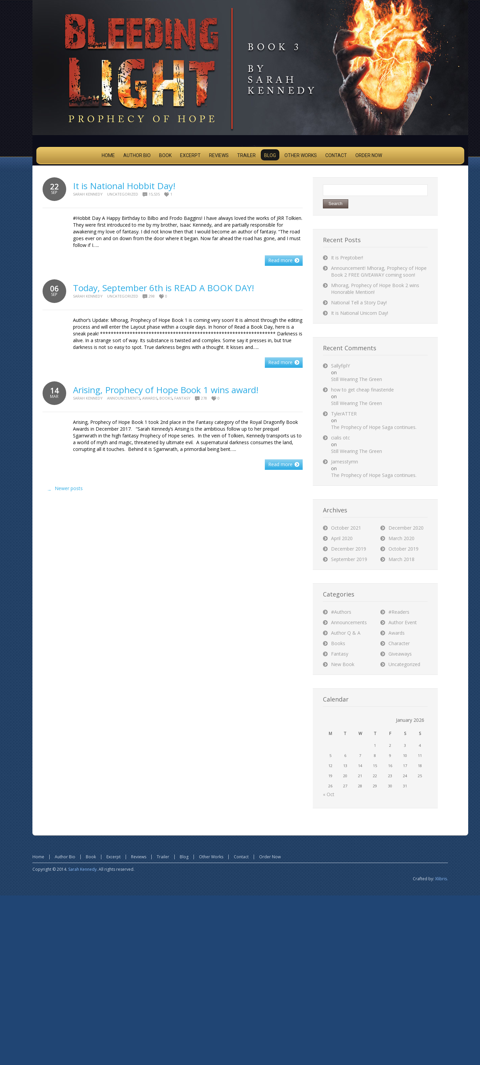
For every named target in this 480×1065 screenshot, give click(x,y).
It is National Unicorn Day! (359, 313)
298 (152, 296)
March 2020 (401, 538)
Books (165, 398)
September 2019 (349, 559)
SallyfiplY (340, 365)
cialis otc (340, 437)
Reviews (138, 857)
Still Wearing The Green (356, 379)
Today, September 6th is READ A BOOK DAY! (163, 288)
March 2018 (401, 559)
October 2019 (403, 549)
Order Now (270, 857)
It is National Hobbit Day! (124, 186)
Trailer (163, 857)
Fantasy (182, 398)
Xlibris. (441, 879)
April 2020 (342, 538)
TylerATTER (344, 413)
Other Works (211, 857)
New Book (342, 664)
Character (399, 643)
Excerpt (113, 857)
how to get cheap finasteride (362, 389)
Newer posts (63, 490)
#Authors (341, 612)
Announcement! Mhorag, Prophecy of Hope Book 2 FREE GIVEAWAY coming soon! (379, 271)
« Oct (328, 794)
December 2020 (406, 528)
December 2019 (348, 549)
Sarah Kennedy (88, 194)
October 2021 (346, 528)
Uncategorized (122, 194)
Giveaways (400, 654)
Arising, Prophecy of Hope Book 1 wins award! (165, 390)
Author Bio (65, 857)
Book (91, 857)
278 (204, 398)
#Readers (398, 612)
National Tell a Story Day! (359, 302)
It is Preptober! (347, 257)
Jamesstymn (344, 461)
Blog (184, 857)
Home (38, 857)
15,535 (154, 194)
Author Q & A (345, 633)
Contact (241, 857)
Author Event (402, 622)
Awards (149, 398)
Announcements (123, 398)
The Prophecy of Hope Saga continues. (373, 427)
